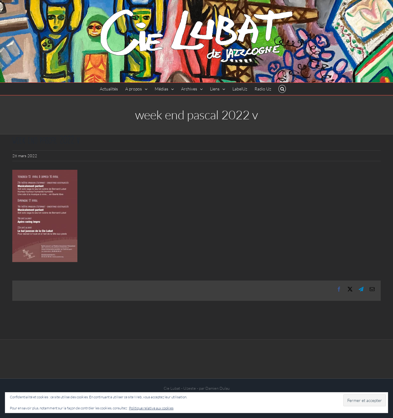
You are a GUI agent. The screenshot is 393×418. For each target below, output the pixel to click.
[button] (282, 89)
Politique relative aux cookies (151, 408)
